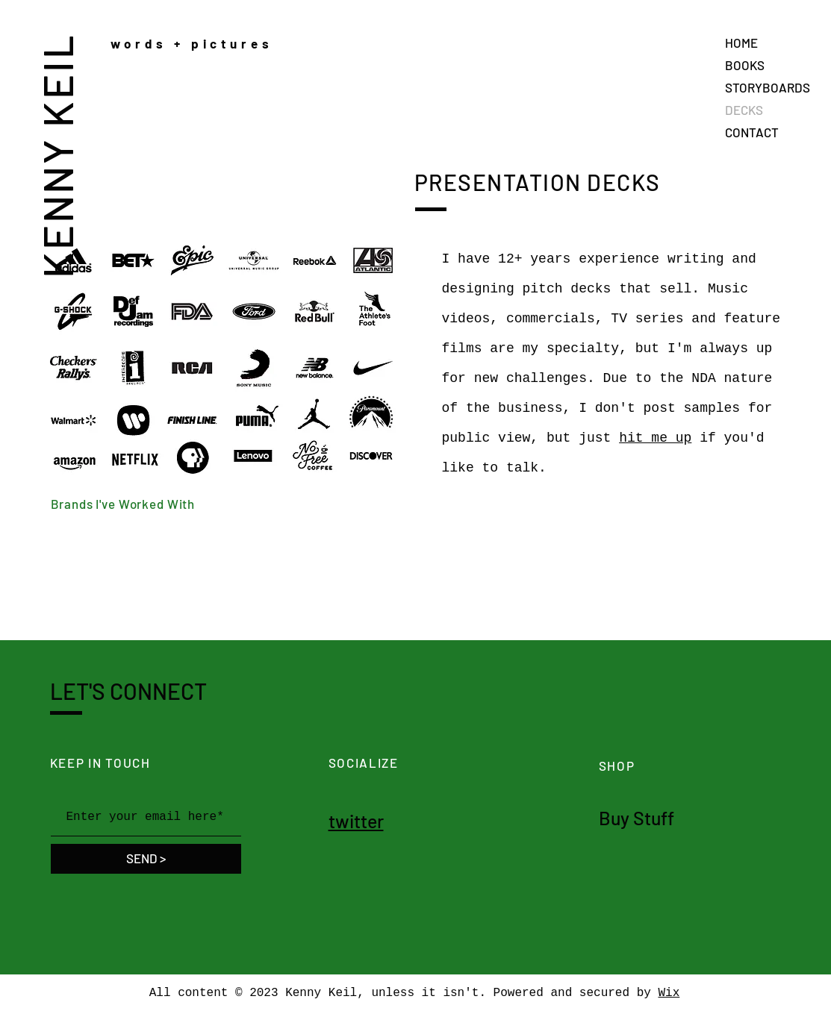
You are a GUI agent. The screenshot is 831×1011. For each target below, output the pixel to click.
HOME (741, 42)
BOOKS (745, 64)
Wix (668, 993)
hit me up (655, 438)
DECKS (744, 109)
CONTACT (752, 132)
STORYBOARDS (767, 87)
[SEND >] (146, 859)
